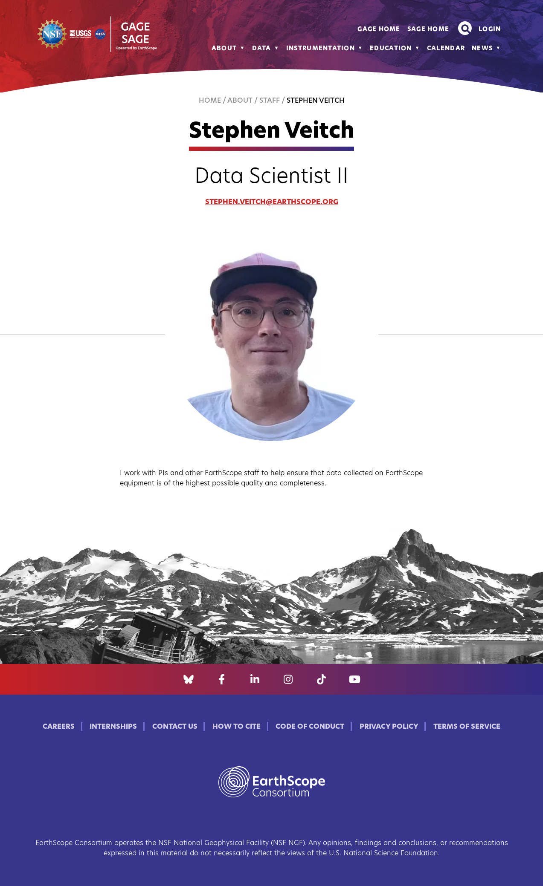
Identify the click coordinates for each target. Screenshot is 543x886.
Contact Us (174, 727)
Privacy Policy (389, 727)
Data (261, 49)
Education (391, 49)
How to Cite (236, 727)
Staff (269, 101)
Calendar (446, 49)
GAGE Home (379, 29)
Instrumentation (320, 49)
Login (490, 29)
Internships (113, 727)
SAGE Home (428, 29)
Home (210, 101)
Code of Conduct (310, 727)
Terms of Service (466, 727)
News (482, 49)
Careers (59, 727)
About (224, 49)
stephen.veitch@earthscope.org (271, 202)
